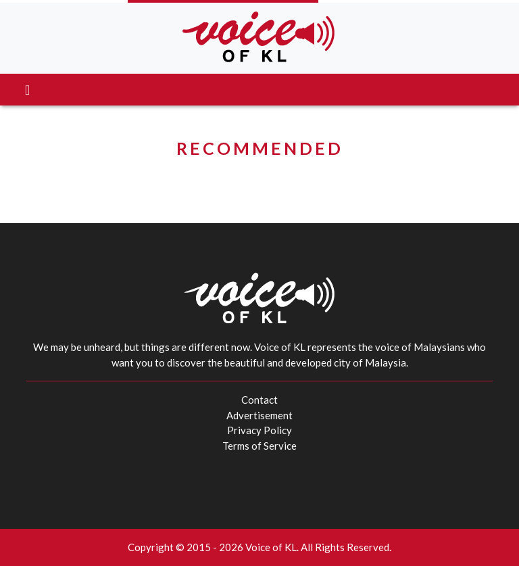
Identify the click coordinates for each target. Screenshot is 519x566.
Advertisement (259, 415)
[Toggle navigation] (27, 89)
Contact (259, 400)
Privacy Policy (259, 430)
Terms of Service (259, 446)
